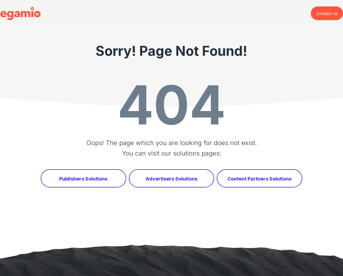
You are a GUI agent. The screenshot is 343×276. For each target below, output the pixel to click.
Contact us (327, 13)
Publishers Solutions (83, 179)
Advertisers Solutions (171, 179)
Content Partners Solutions (260, 179)
